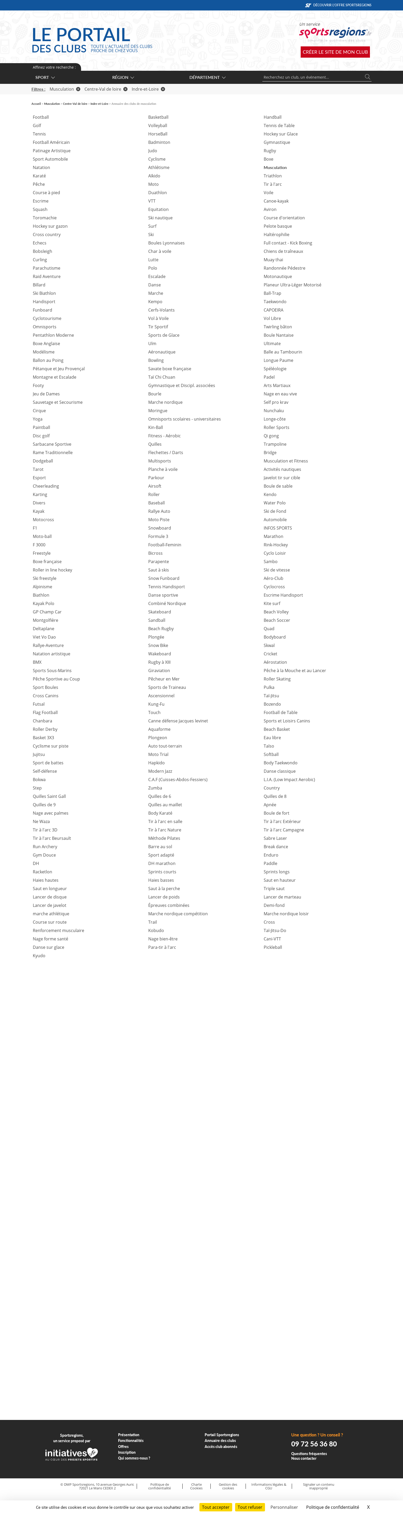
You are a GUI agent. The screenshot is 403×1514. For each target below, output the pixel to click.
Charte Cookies (196, 1486)
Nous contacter (303, 1458)
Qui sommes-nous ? (134, 1458)
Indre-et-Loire (148, 89)
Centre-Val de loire (106, 89)
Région (123, 77)
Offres (123, 1446)
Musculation (65, 89)
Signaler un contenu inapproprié (318, 1486)
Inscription (127, 1452)
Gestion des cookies (228, 1486)
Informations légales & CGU (268, 1486)
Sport (44, 77)
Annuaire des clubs (220, 1440)
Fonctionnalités (131, 1440)
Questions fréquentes (309, 1453)
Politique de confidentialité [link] (332, 1507)
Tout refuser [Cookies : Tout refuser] (250, 1507)
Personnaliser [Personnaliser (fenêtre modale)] (284, 1507)
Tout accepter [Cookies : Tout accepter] (216, 1507)
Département (207, 77)
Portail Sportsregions (222, 1435)
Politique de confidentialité (159, 1486)
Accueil (36, 103)
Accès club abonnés (221, 1446)
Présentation (128, 1435)
